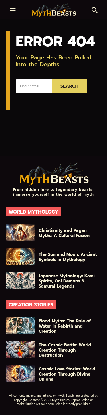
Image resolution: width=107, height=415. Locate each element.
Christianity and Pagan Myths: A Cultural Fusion (64, 233)
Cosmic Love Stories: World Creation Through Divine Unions (67, 374)
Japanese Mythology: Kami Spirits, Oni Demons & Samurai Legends (67, 281)
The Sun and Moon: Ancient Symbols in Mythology (68, 257)
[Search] (69, 86)
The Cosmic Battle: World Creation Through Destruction (65, 350)
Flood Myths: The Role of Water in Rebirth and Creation (65, 326)
